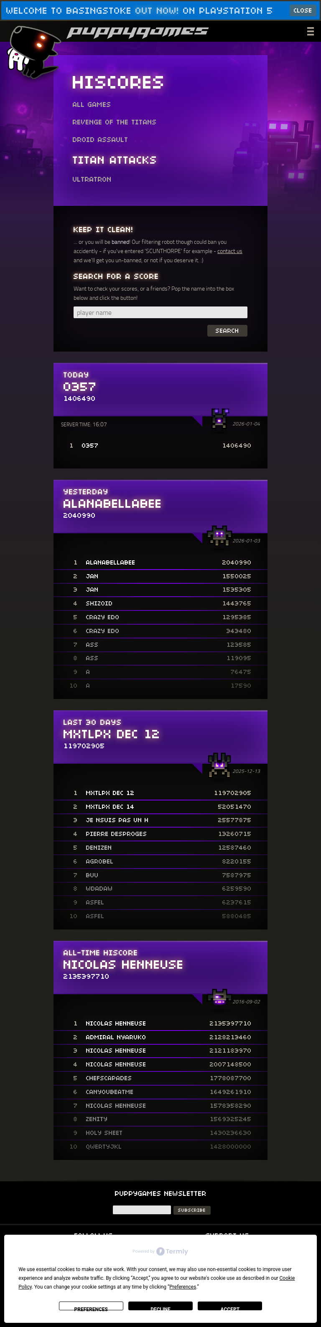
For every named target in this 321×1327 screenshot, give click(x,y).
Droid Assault (100, 140)
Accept (230, 1309)
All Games (92, 105)
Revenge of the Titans (115, 122)
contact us (229, 251)
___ (311, 30)
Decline (160, 1309)
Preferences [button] (182, 1287)
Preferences (90, 1309)
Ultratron (92, 179)
